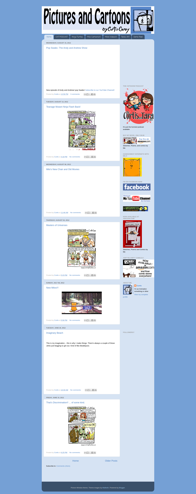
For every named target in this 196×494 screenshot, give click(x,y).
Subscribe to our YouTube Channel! (99, 90)
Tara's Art (125, 37)
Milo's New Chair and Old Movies (62, 169)
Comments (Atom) (63, 466)
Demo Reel (138, 37)
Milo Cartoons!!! (94, 37)
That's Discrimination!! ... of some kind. (65, 402)
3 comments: (75, 94)
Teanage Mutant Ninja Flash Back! (63, 107)
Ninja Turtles (77, 37)
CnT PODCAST (62, 37)
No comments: (75, 157)
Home (49, 37)
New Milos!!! (52, 287)
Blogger (122, 488)
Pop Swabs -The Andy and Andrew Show (66, 48)
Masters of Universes (56, 225)
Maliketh (105, 488)
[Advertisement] (75, 474)
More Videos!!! (111, 37)
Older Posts (111, 460)
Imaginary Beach (54, 333)
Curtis (139, 286)
